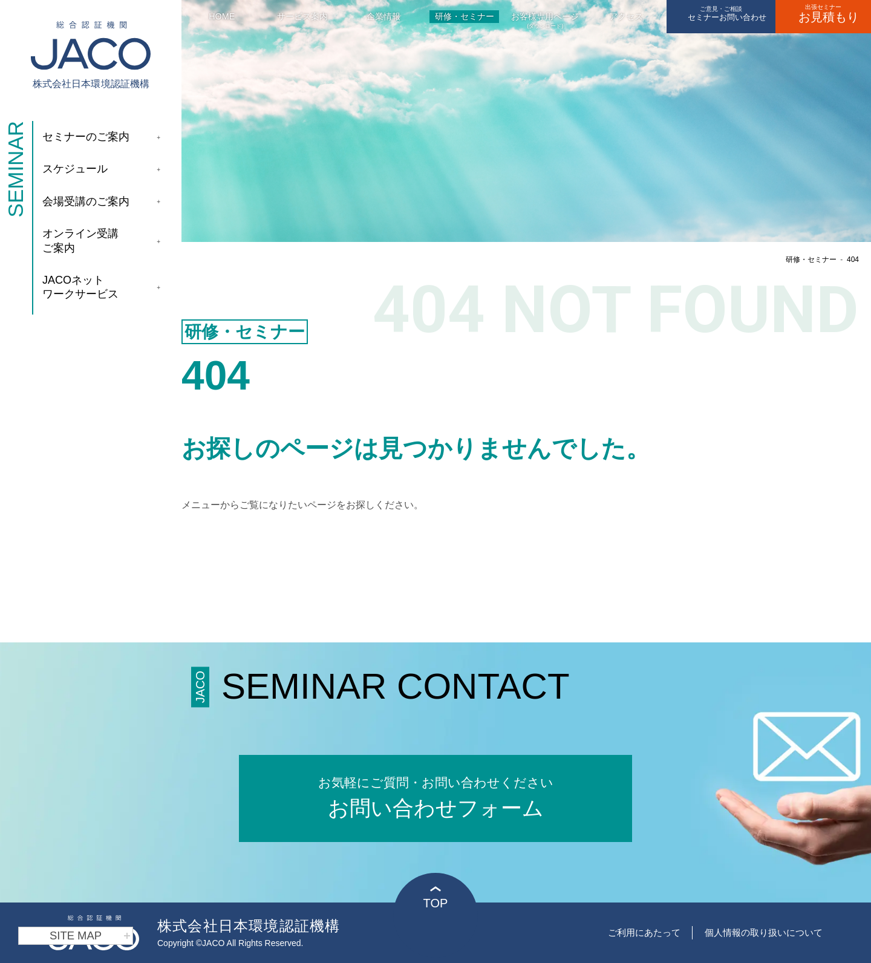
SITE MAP (90, 936)
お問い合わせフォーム (435, 796)
